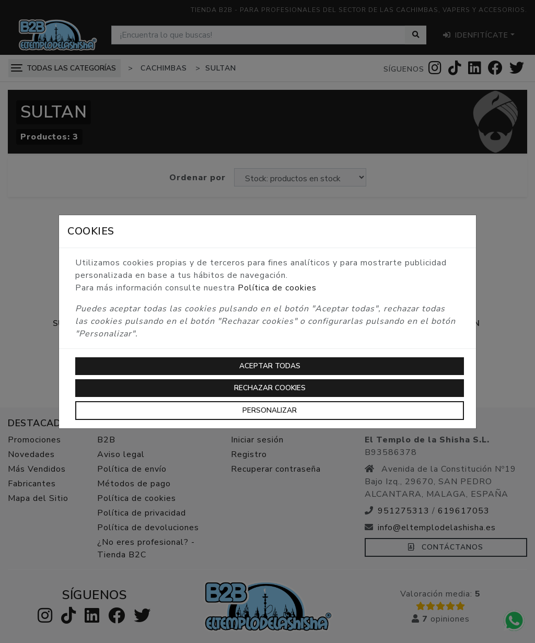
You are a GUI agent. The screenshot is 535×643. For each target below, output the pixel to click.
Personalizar (269, 410)
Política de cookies (277, 288)
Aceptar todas (269, 366)
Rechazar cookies (270, 388)
